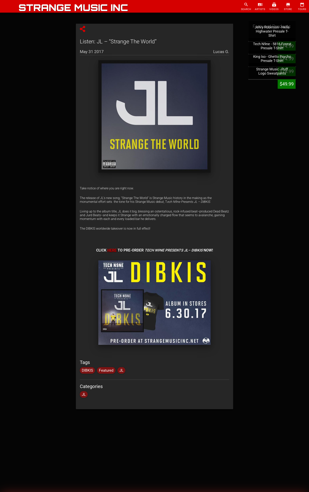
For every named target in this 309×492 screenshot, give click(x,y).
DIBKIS (87, 370)
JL (121, 370)
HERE (112, 250)
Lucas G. (221, 51)
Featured (106, 370)
